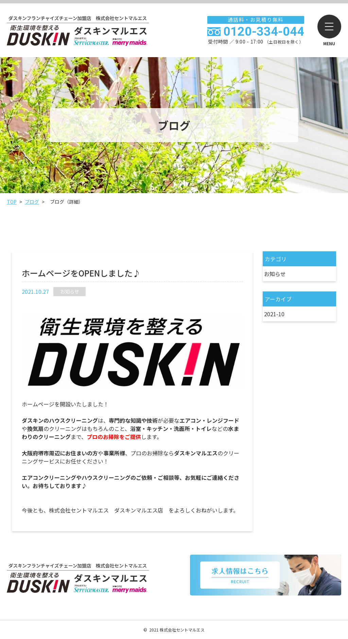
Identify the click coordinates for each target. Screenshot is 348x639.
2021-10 (274, 314)
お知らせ (275, 274)
